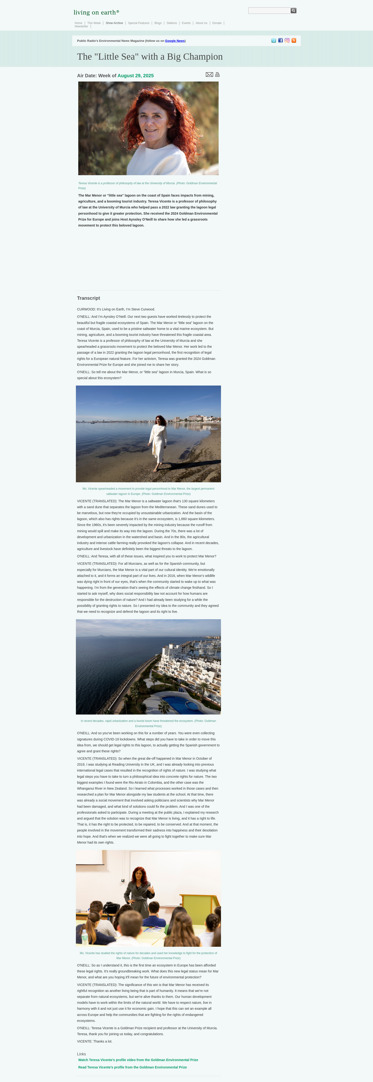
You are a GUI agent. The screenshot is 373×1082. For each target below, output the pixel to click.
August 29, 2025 (136, 75)
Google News (175, 41)
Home (78, 23)
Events (186, 23)
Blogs (158, 23)
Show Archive (114, 23)
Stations (172, 23)
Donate (217, 23)
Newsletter (81, 26)
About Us (201, 23)
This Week (94, 23)
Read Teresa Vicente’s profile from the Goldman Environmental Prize (132, 1067)
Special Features (138, 23)
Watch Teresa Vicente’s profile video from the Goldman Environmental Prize (138, 1060)
